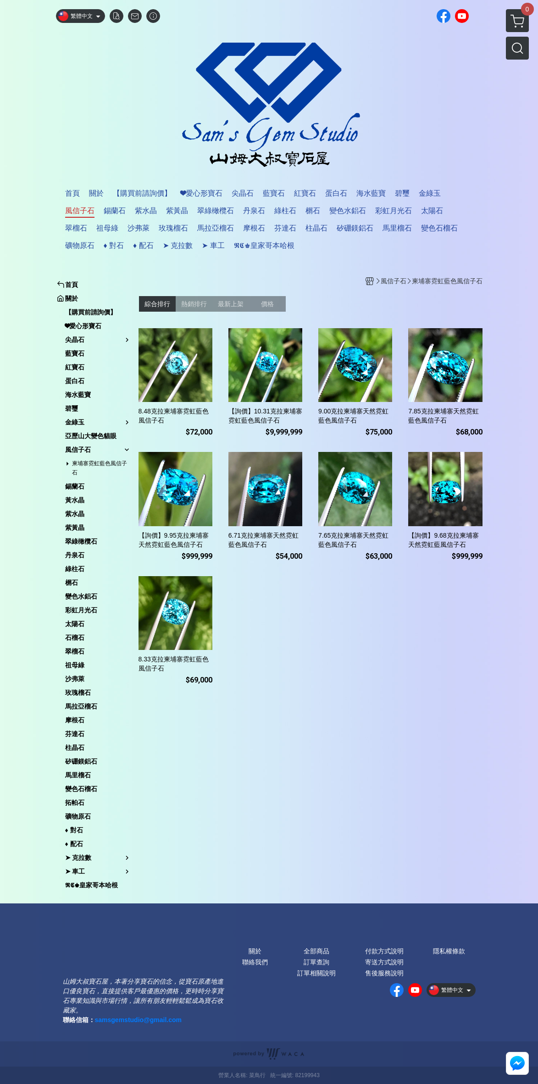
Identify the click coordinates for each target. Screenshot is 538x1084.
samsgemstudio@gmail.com (138, 1019)
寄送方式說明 (384, 962)
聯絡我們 (255, 962)
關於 (255, 951)
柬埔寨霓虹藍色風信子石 (99, 468)
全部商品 (316, 951)
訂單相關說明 (316, 973)
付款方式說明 (384, 951)
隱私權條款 (449, 951)
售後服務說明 (384, 973)
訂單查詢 (316, 962)
